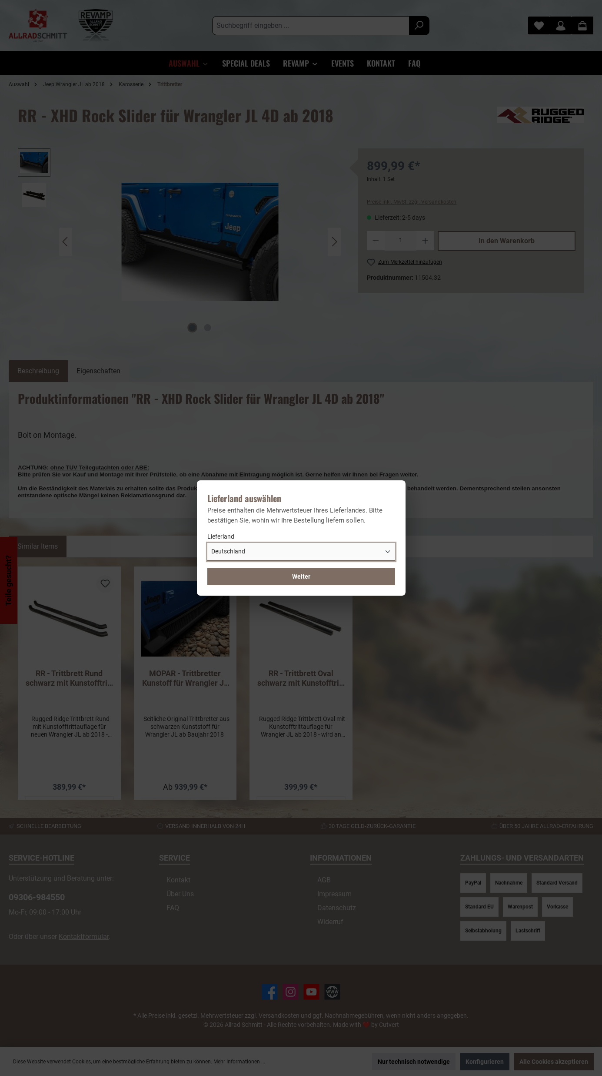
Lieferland (220, 536)
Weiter (301, 576)
